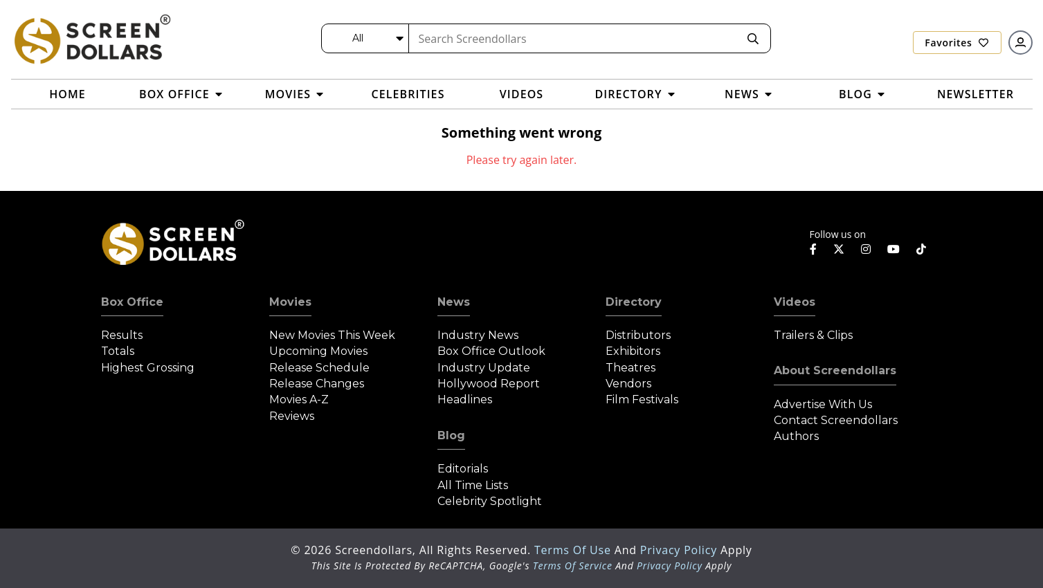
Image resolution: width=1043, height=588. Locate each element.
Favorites (956, 42)
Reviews (291, 416)
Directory (634, 302)
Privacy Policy (680, 550)
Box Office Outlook (491, 351)
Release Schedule (319, 367)
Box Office (132, 302)
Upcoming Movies (318, 351)
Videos (794, 302)
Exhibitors (633, 351)
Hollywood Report (488, 383)
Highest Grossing (147, 367)
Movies (290, 302)
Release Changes (316, 383)
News (453, 302)
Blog (451, 435)
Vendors (628, 383)
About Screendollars (835, 370)
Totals (117, 351)
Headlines (464, 399)
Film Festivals (642, 399)
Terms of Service (573, 565)
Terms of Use (574, 550)
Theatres (630, 367)
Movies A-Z (299, 399)
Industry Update (483, 367)
